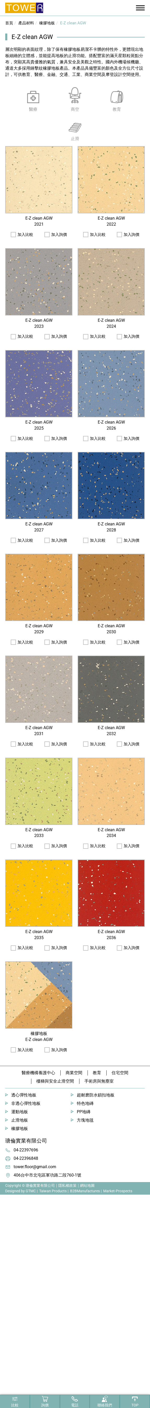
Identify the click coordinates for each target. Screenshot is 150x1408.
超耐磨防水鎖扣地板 (95, 1095)
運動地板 (19, 1111)
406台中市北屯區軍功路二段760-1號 (47, 1175)
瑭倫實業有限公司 (26, 1141)
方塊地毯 (85, 1120)
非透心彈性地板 (26, 1103)
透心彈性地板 (23, 1095)
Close (5, 1197)
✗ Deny (7, 1216)
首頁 (9, 23)
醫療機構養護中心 (38, 1072)
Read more (11, 1260)
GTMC (31, 1191)
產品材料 (26, 23)
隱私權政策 (67, 1185)
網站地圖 (87, 1185)
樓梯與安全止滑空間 (55, 1081)
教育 (97, 1072)
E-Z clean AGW (73, 23)
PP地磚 (83, 1111)
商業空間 (74, 1072)
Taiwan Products (53, 1191)
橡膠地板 (47, 23)
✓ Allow (7, 1210)
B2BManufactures (85, 1191)
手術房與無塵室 (99, 1081)
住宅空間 (120, 1072)
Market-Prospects (117, 1191)
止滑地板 (19, 1120)
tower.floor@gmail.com (35, 1166)
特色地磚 (85, 1103)
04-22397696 (26, 1150)
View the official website (46, 1260)
